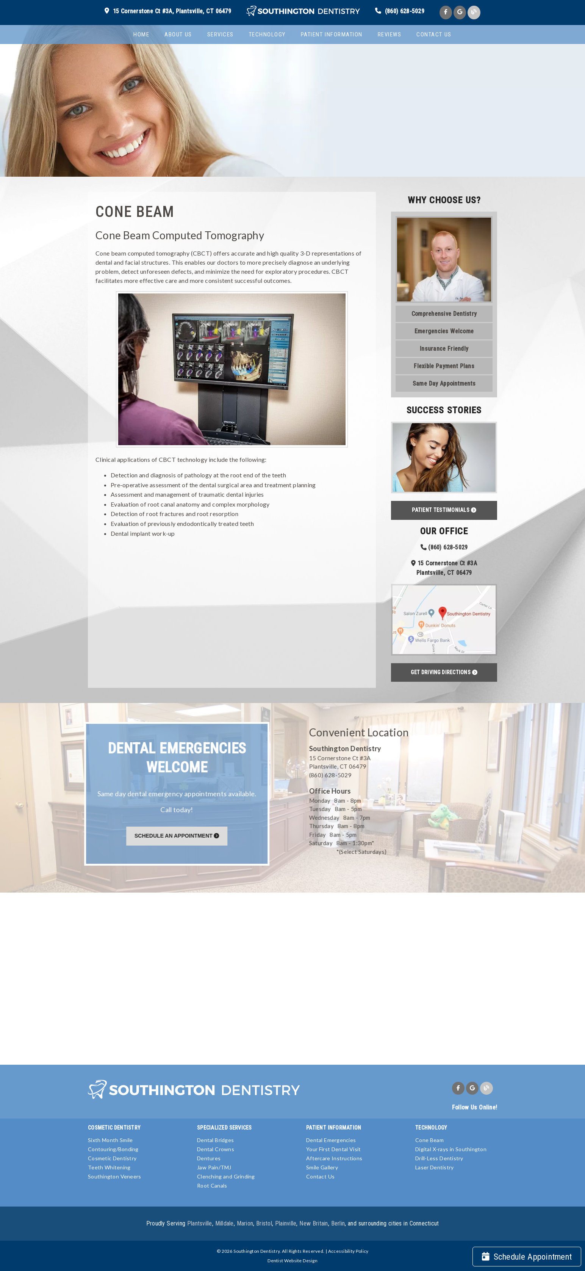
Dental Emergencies (331, 1140)
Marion (245, 1223)
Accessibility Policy (348, 1251)
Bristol (264, 1223)
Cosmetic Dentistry (112, 1158)
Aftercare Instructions (334, 1158)
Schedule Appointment (527, 1257)
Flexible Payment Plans (444, 366)
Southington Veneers (114, 1176)
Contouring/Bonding (113, 1149)
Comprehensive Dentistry (444, 313)
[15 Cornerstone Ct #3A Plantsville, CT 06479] (400, 762)
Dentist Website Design (292, 1260)
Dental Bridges (215, 1140)
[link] (303, 11)
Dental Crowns (215, 1149)
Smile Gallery (322, 1167)
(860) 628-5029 (404, 11)
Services (220, 34)
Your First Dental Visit (333, 1149)
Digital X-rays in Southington (450, 1149)
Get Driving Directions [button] (444, 672)
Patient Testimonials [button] (444, 510)
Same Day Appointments (444, 383)
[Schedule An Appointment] (178, 835)
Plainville (286, 1223)
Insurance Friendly (444, 348)
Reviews (390, 34)
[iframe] (292, 978)
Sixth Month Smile (110, 1140)
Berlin (338, 1223)
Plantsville (199, 1223)
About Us (178, 34)
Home (141, 34)
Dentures (209, 1158)
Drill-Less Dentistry (439, 1158)
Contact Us (434, 34)
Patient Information (332, 34)
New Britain (313, 1223)
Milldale (224, 1223)
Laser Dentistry (434, 1167)
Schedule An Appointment (178, 836)
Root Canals (212, 1185)
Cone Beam (429, 1140)
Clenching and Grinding (226, 1176)
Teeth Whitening (109, 1167)
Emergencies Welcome (444, 331)
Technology (267, 34)
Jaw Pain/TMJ (214, 1167)
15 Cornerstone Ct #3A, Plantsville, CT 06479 (172, 11)
